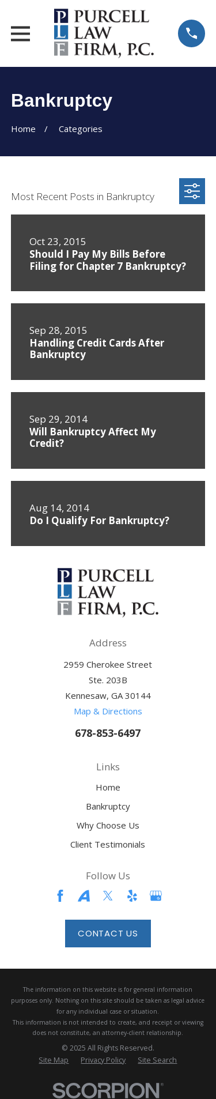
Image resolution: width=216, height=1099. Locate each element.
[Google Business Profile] (156, 896)
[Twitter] (108, 896)
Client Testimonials (107, 844)
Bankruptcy (108, 806)
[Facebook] (60, 896)
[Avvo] (84, 896)
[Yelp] (132, 896)
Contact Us (108, 933)
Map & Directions (108, 711)
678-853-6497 (108, 732)
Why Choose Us (108, 825)
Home (108, 787)
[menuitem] (54, 1060)
